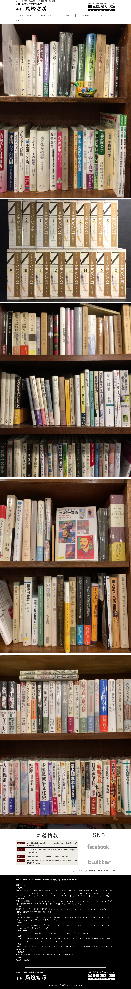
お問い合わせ (105, 15)
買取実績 (65, 15)
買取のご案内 (46, 15)
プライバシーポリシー (106, 871)
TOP (17, 21)
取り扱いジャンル (26, 15)
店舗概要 (85, 15)
